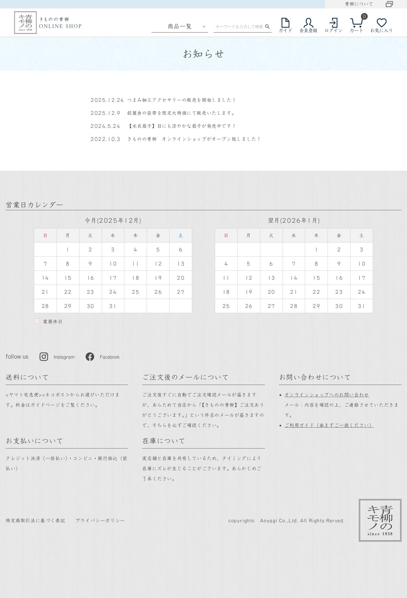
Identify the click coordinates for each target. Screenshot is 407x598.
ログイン (333, 30)
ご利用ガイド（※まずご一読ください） (329, 425)
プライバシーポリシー (100, 520)
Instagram (64, 356)
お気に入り (381, 30)
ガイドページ (45, 405)
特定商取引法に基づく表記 (35, 520)
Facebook (110, 356)
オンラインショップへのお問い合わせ (327, 394)
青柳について (359, 3)
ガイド (285, 30)
